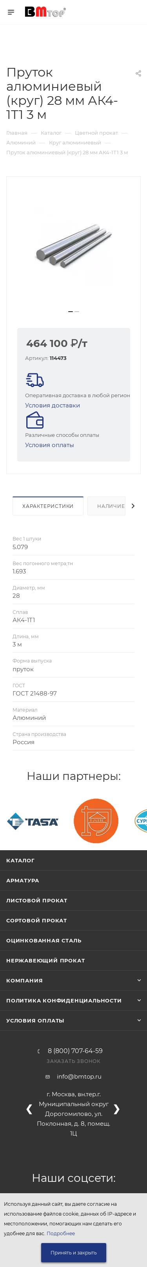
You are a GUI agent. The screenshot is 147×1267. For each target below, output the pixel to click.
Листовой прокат (36, 900)
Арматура (22, 880)
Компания (24, 980)
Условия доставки (52, 405)
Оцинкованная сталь (43, 940)
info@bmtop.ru (79, 1076)
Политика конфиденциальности (64, 1000)
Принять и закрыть (74, 1253)
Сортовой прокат (36, 920)
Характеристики (48, 506)
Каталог (20, 860)
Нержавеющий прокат (45, 960)
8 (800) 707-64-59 (75, 1051)
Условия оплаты (49, 445)
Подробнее (61, 1233)
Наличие (111, 506)
